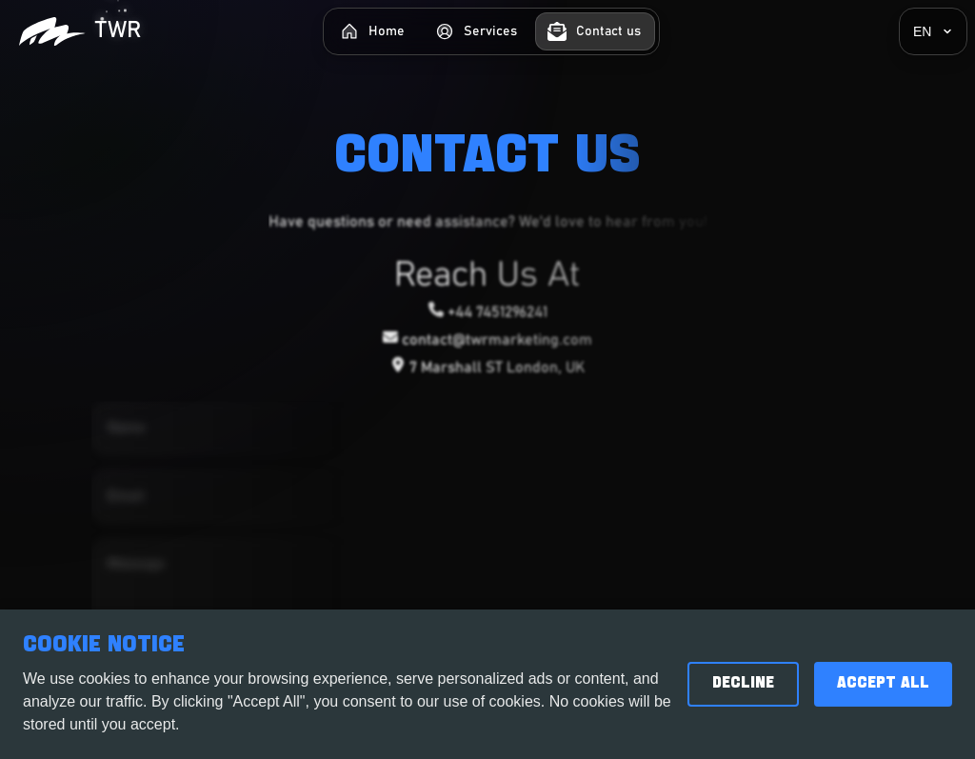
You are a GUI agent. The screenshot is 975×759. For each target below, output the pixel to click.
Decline (743, 683)
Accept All (883, 683)
